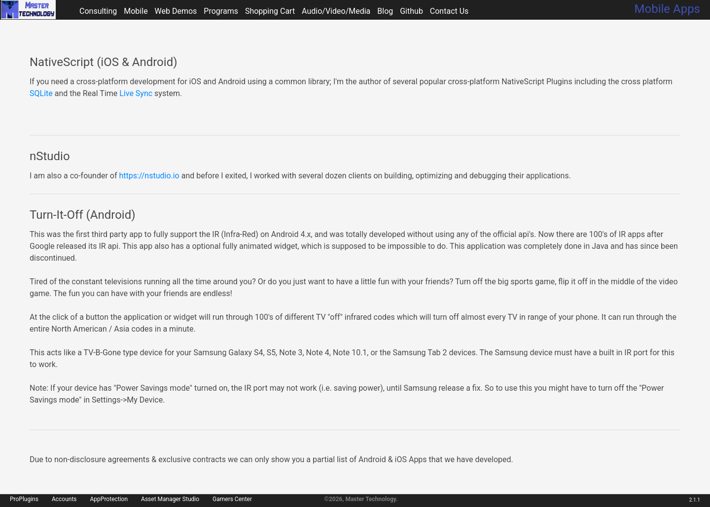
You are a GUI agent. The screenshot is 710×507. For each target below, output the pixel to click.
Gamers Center (232, 499)
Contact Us (449, 11)
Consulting (98, 11)
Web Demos (176, 11)
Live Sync (135, 93)
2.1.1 (694, 500)
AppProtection (109, 499)
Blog (385, 11)
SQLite (41, 93)
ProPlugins (24, 499)
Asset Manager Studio (170, 499)
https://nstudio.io (149, 175)
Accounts (64, 499)
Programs (221, 11)
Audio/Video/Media (336, 11)
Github (411, 11)
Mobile (135, 11)
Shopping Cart (270, 11)
